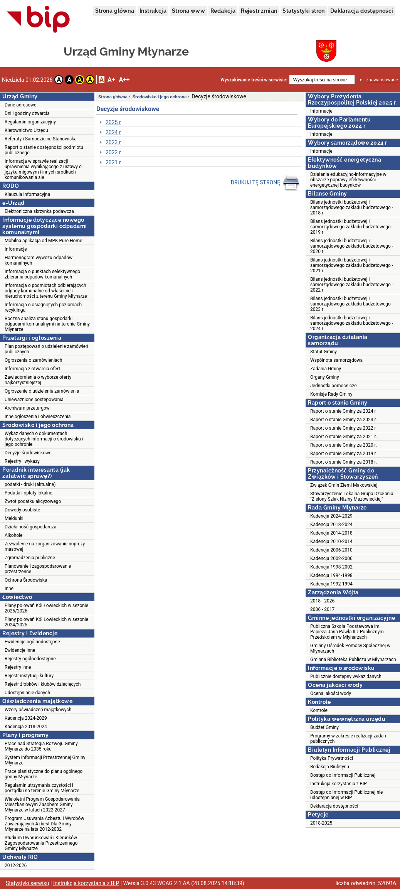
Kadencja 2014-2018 (331, 533)
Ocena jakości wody (330, 693)
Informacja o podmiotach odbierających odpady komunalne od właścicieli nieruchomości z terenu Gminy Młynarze (46, 291)
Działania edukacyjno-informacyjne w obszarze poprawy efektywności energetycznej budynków (348, 180)
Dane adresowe (20, 105)
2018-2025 (321, 823)
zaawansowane (382, 80)
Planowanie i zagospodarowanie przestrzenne (38, 568)
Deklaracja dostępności (361, 11)
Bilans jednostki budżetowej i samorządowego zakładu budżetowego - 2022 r (351, 285)
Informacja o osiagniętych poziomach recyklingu (43, 307)
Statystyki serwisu (27, 883)
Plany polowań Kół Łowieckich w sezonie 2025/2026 (46, 608)
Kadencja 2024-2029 (26, 718)
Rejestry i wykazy (22, 461)
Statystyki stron (303, 11)
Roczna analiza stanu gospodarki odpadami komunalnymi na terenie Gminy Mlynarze (47, 324)
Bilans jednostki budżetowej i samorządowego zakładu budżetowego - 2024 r (351, 323)
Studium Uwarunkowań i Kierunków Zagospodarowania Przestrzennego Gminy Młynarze (41, 843)
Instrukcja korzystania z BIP (338, 783)
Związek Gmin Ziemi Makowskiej (343, 485)
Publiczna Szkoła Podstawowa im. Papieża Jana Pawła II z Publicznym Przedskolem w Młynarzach (347, 632)
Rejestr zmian (259, 11)
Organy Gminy (324, 377)
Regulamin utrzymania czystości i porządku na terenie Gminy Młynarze (42, 788)
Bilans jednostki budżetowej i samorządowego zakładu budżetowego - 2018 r (351, 207)
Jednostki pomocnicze (333, 385)
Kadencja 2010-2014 (331, 541)
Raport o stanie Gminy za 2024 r (343, 411)
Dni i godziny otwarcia (27, 113)
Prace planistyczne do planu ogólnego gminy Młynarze (43, 774)
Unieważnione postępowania (34, 399)
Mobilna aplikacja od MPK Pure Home (43, 240)
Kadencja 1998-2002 (331, 567)
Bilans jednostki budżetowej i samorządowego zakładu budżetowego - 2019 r (351, 227)
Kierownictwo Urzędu (26, 130)
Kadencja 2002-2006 (331, 558)
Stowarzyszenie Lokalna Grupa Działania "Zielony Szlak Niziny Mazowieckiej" (351, 496)
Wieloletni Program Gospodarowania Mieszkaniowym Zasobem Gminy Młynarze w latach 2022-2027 (42, 804)
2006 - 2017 (322, 609)
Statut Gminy (323, 351)
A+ (111, 79)
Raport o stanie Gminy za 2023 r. (343, 419)
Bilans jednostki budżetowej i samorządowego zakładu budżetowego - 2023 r (351, 304)
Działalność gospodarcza (30, 527)
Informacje (16, 249)
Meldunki (14, 518)
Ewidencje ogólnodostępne (32, 641)
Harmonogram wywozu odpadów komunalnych (38, 260)
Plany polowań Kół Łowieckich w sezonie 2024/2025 (46, 622)
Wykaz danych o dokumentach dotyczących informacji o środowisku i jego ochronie (44, 439)
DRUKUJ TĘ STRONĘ (265, 182)
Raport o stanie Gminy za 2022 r (343, 428)
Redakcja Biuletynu (329, 766)
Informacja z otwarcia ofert (32, 368)
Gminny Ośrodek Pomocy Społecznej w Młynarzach (350, 648)
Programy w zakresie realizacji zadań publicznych (348, 738)
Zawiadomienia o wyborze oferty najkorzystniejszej (38, 379)
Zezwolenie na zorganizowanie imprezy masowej (45, 546)
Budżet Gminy (324, 727)
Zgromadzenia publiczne (30, 557)
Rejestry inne (18, 667)
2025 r (113, 122)
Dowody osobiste (22, 510)
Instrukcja (152, 11)
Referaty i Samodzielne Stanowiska (41, 139)
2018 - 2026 (322, 601)
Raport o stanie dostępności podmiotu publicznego (44, 150)
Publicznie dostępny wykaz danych (346, 676)
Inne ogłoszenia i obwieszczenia (38, 416)
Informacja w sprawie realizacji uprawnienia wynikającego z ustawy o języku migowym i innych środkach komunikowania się (43, 169)
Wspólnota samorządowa (336, 360)
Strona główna (114, 11)
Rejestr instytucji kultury (29, 675)
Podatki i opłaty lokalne (28, 493)
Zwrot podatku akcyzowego (33, 501)
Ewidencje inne (20, 650)
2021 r (113, 162)
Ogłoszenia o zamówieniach (33, 360)
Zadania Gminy (325, 368)
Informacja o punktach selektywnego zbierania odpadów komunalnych (42, 274)
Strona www (188, 11)
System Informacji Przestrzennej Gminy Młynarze (45, 760)
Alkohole (13, 535)
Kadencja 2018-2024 (26, 726)
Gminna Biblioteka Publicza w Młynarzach (353, 659)
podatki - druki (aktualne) (30, 484)
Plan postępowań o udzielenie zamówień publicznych (46, 349)
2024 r (113, 132)
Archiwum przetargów (27, 408)
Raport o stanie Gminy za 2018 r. (343, 462)
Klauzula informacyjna (27, 194)
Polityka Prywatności (331, 758)
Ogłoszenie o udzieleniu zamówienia (42, 391)
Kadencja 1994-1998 (331, 575)
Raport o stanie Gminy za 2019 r (343, 453)
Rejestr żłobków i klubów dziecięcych (43, 684)
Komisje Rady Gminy (331, 394)
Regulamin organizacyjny (30, 122)
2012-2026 (16, 865)
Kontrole (319, 710)
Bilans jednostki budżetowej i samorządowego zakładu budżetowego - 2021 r (351, 265)
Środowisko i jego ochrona (160, 96)
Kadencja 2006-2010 (331, 550)
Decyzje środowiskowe (28, 452)
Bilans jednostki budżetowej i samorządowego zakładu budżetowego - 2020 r (351, 246)
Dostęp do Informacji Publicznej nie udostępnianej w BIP (346, 794)
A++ (124, 79)
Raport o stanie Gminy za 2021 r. (343, 436)
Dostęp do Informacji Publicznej (342, 775)
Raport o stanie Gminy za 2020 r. (343, 445)
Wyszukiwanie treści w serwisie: (253, 80)
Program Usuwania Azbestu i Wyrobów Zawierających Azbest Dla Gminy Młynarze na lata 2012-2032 (44, 824)
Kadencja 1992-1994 (331, 584)
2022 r (113, 152)
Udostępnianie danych (27, 692)
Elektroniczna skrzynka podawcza (39, 211)
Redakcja (222, 11)
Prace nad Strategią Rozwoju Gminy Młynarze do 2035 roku (41, 746)
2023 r (113, 142)
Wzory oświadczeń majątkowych (38, 709)
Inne (9, 588)
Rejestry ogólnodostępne (30, 658)
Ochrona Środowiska (26, 580)
